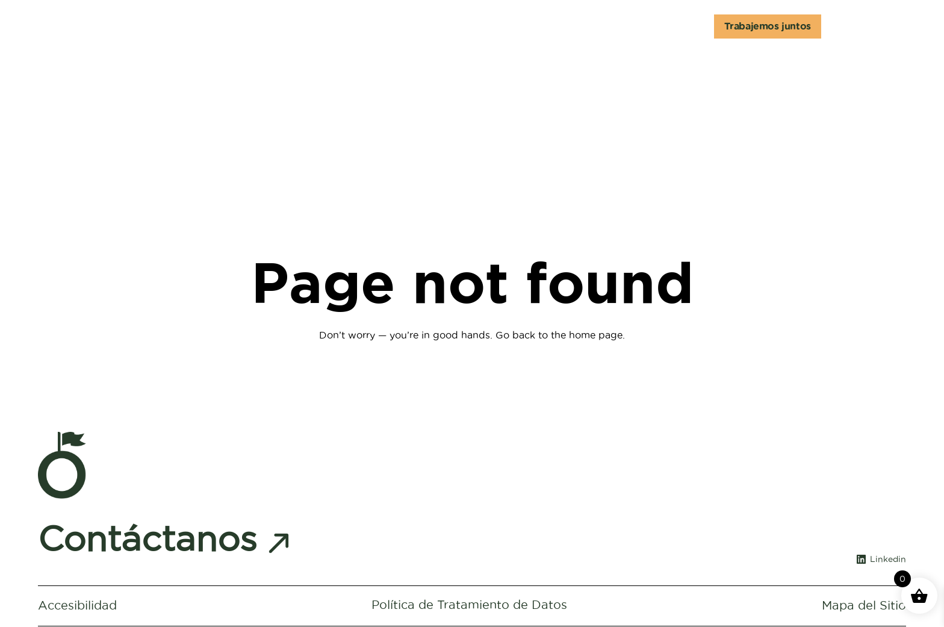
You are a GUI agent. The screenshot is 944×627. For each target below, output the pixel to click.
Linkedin (888, 561)
